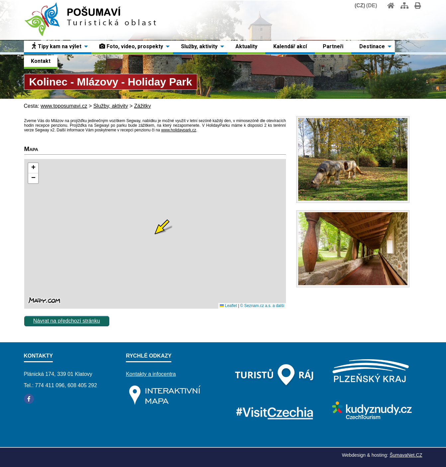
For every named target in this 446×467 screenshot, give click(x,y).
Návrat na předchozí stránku (66, 321)
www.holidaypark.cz (178, 130)
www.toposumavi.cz (64, 106)
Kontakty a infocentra (151, 374)
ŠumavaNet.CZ (406, 455)
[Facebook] (29, 399)
